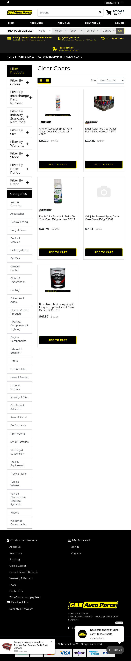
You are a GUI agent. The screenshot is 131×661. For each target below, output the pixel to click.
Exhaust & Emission (16, 351)
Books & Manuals (15, 240)
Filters (14, 360)
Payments (15, 553)
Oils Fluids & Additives (17, 407)
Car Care (15, 258)
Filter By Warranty (19, 143)
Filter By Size (19, 132)
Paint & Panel (18, 417)
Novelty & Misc (19, 397)
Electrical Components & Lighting (19, 325)
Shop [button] (11, 23)
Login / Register (114, 3)
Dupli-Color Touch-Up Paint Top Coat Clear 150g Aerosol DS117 (57, 218)
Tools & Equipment (17, 463)
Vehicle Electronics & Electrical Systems (18, 499)
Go (120, 30)
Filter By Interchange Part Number (19, 97)
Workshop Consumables (18, 522)
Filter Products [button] (17, 71)
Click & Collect (17, 565)
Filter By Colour (19, 82)
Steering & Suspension (17, 452)
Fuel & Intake (18, 369)
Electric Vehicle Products (19, 312)
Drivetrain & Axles (17, 300)
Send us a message (21, 608)
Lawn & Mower (19, 377)
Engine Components (18, 339)
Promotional (17, 433)
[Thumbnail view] (40, 81)
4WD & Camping (15, 203)
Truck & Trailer (18, 473)
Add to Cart (57, 164)
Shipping (14, 559)
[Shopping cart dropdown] (115, 12)
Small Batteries (19, 441)
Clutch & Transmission (18, 280)
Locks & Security (15, 387)
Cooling (14, 290)
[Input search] (67, 13)
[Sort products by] (110, 81)
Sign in (75, 546)
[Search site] (100, 13)
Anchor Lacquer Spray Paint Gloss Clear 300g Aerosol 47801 (55, 131)
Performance (18, 425)
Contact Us (92, 23)
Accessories (17, 213)
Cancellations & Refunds (23, 572)
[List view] (47, 81)
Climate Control (15, 268)
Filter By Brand (19, 182)
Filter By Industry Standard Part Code (19, 117)
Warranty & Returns (21, 578)
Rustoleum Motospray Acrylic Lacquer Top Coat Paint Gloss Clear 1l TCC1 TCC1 (56, 307)
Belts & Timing (19, 222)
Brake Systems (19, 250)
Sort (93, 80)
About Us (64, 23)
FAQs (12, 584)
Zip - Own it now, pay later (24, 597)
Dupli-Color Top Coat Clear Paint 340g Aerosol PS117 (100, 130)
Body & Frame (18, 230)
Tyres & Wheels (14, 483)
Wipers (14, 512)
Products (36, 23)
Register (76, 553)
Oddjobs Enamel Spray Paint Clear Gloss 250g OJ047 (102, 218)
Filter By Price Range (19, 168)
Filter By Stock (19, 155)
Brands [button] (119, 23)
